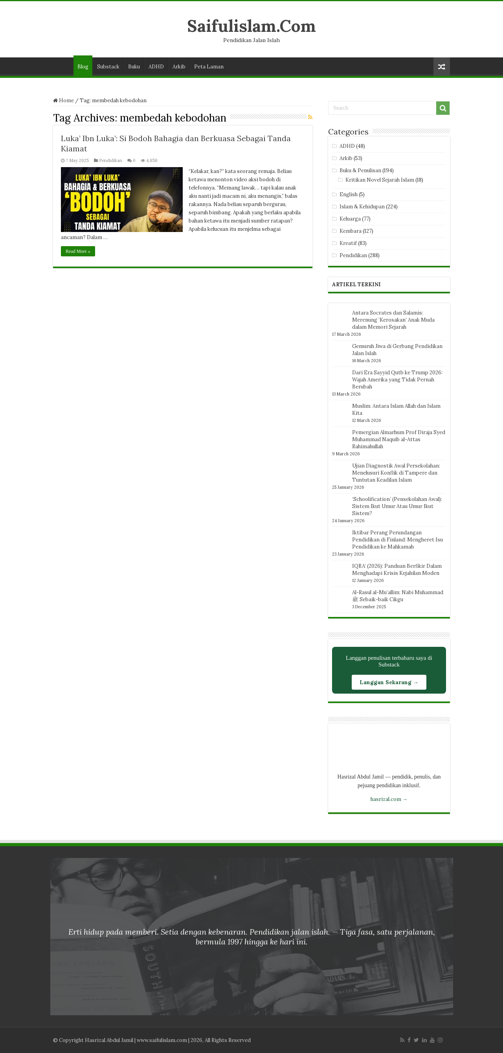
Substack (108, 66)
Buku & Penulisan (360, 170)
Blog (82, 66)
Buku (134, 66)
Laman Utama (63, 65)
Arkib (179, 66)
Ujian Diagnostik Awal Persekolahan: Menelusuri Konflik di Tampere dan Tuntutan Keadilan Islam (396, 472)
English (349, 194)
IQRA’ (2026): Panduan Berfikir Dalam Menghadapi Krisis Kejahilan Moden (397, 569)
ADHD (156, 66)
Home (63, 100)
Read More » (78, 251)
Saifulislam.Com (251, 26)
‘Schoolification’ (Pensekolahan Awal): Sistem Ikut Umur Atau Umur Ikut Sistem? (397, 506)
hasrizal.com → (389, 799)
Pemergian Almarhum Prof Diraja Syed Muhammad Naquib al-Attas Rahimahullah (398, 439)
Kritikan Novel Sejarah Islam (379, 180)
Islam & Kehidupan (362, 206)
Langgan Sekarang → (389, 682)
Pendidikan (110, 160)
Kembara (351, 231)
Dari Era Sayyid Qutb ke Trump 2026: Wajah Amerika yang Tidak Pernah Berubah (397, 379)
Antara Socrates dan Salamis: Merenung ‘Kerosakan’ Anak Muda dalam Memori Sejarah (393, 319)
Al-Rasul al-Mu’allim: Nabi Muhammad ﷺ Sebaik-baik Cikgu (397, 596)
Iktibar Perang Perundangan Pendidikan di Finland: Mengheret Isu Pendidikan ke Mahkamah (397, 539)
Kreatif (348, 243)
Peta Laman (209, 66)
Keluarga (350, 218)
